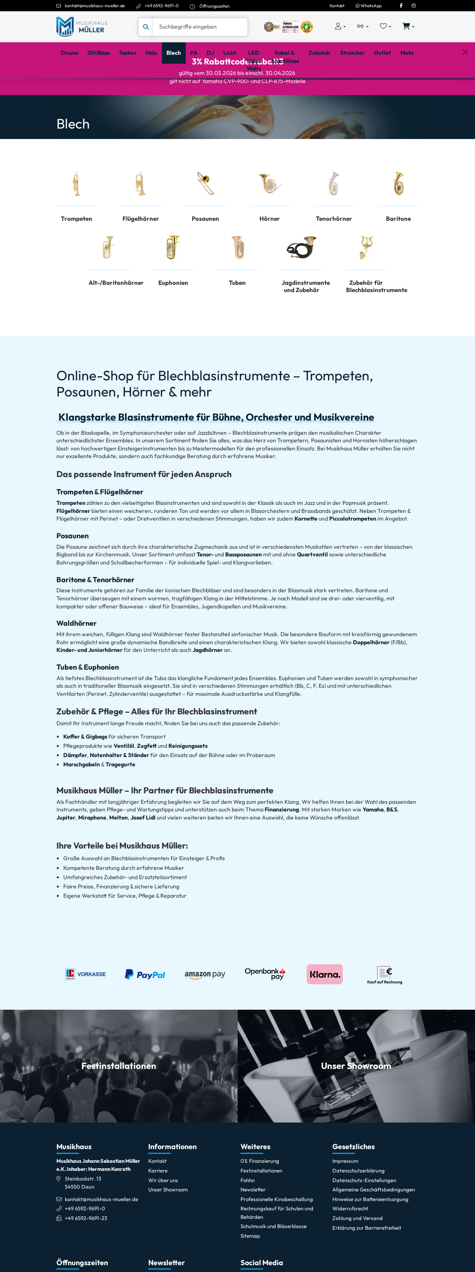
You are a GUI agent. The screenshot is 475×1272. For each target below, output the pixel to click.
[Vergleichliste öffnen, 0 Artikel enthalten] (363, 27)
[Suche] (200, 27)
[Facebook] (401, 5)
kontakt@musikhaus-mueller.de (95, 5)
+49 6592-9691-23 (86, 1250)
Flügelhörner (121, 523)
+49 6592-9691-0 (161, 5)
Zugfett (147, 777)
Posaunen (72, 567)
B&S (391, 841)
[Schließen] (465, 89)
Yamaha (373, 841)
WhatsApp (369, 5)
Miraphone (92, 849)
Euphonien (101, 698)
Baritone (71, 611)
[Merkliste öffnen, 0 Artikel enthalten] (385, 27)
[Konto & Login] (340, 27)
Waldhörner (76, 655)
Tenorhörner (114, 611)
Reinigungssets (187, 777)
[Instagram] (414, 5)
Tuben (67, 698)
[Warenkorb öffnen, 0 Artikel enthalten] (408, 27)
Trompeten (74, 523)
